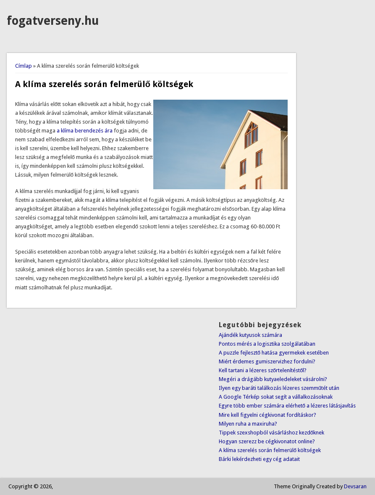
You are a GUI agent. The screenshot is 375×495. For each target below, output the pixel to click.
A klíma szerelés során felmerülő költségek (270, 450)
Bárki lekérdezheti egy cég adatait (259, 459)
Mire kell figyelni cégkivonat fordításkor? (267, 415)
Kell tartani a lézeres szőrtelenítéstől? (263, 370)
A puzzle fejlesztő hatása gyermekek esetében (274, 352)
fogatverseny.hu (53, 21)
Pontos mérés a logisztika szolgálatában (267, 344)
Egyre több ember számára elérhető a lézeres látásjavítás (287, 405)
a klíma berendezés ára (85, 130)
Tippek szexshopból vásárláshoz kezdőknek (271, 432)
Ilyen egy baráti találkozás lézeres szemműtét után (279, 388)
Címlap (23, 66)
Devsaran (355, 486)
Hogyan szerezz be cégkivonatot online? (267, 441)
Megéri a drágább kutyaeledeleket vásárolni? (273, 379)
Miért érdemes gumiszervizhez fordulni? (267, 361)
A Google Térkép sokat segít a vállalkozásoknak (276, 397)
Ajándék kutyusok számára (250, 335)
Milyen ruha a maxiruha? (248, 424)
